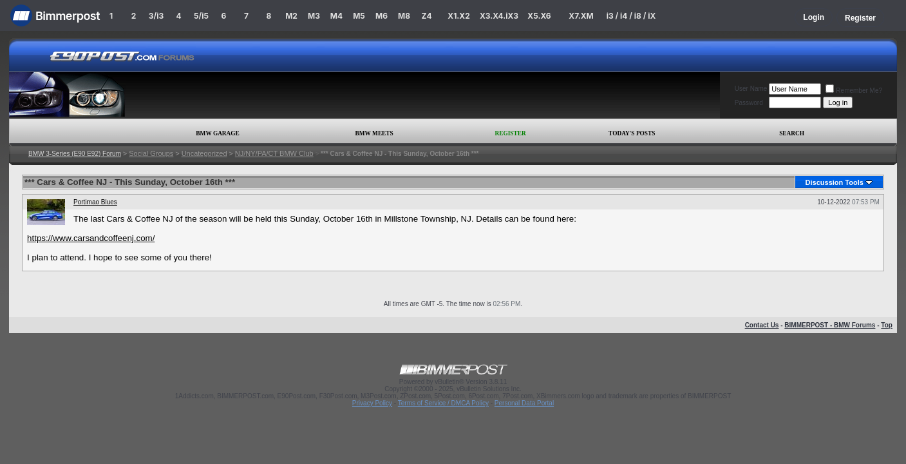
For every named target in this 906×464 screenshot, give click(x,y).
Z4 (426, 16)
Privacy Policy (372, 403)
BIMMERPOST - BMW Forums (829, 325)
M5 (359, 16)
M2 (291, 16)
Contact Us (762, 325)
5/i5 (201, 16)
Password (749, 102)
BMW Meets (374, 133)
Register (860, 18)
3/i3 (156, 16)
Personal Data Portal (524, 403)
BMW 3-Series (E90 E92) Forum (74, 153)
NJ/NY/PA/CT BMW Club (274, 153)
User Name (751, 88)
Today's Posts (632, 133)
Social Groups (151, 153)
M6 (381, 16)
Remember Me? (854, 90)
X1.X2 (458, 16)
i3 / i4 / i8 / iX (631, 16)
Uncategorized (204, 153)
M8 (404, 16)
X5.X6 (539, 16)
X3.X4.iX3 (499, 16)
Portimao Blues (95, 202)
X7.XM (581, 16)
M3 (314, 16)
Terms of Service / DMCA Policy (443, 403)
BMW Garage (217, 133)
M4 (336, 16)
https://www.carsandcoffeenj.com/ (91, 238)
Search (791, 133)
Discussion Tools (835, 182)
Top (886, 325)
